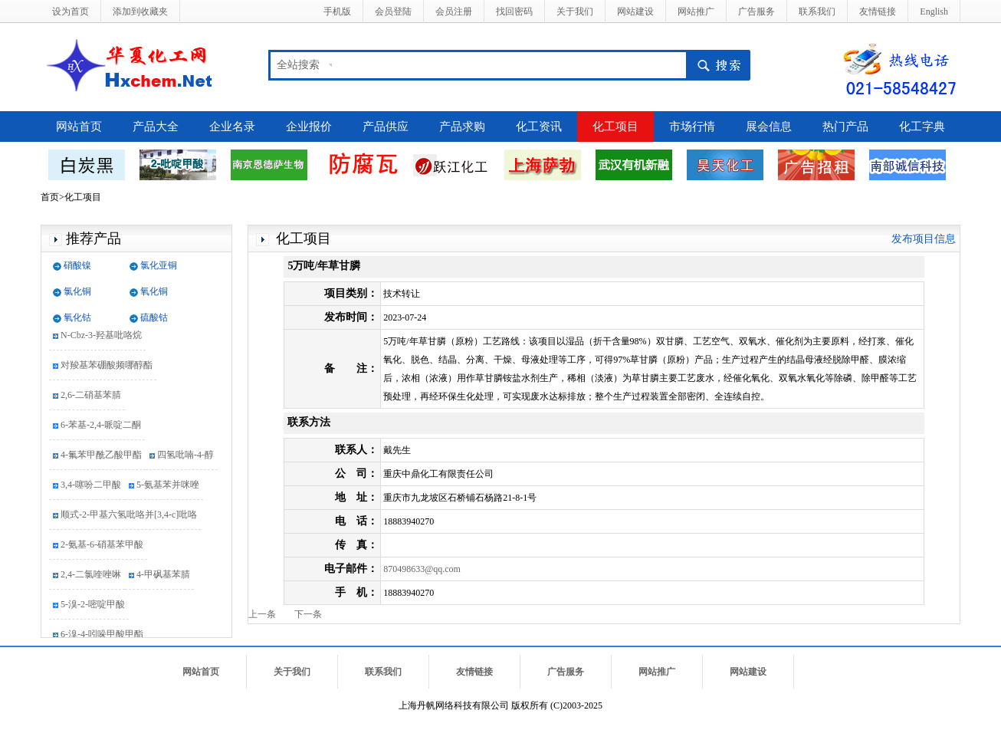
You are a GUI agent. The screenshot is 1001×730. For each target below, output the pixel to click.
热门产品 (845, 126)
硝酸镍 (77, 265)
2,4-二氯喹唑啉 (91, 576)
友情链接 (877, 11)
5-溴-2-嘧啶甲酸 (93, 605)
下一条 (308, 614)
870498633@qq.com (422, 569)
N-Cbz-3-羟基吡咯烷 (101, 336)
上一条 (262, 614)
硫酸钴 (154, 317)
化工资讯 (539, 126)
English (934, 11)
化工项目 (615, 126)
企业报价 (309, 126)
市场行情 (692, 126)
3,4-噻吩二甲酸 (91, 486)
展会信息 (769, 126)
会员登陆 (393, 11)
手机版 (337, 11)
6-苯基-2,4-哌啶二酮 (101, 426)
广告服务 (756, 11)
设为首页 (70, 11)
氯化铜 (77, 291)
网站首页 (79, 126)
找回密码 (514, 11)
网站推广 (696, 11)
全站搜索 (298, 65)
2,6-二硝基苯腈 (91, 396)
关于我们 (574, 11)
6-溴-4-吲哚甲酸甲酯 (102, 635)
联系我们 (817, 11)
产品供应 (386, 126)
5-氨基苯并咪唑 (167, 486)
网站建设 (635, 11)
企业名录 (232, 126)
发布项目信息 (923, 239)
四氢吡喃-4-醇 (185, 456)
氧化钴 (77, 317)
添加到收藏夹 (140, 11)
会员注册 (453, 11)
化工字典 (922, 126)
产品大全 (156, 126)
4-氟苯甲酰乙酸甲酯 (101, 456)
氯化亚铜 (158, 265)
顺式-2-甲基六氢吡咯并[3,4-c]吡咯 (129, 516)
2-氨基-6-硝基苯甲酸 (102, 546)
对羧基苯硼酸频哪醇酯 (107, 366)
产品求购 (462, 126)
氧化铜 (154, 291)
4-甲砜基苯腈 (163, 576)
